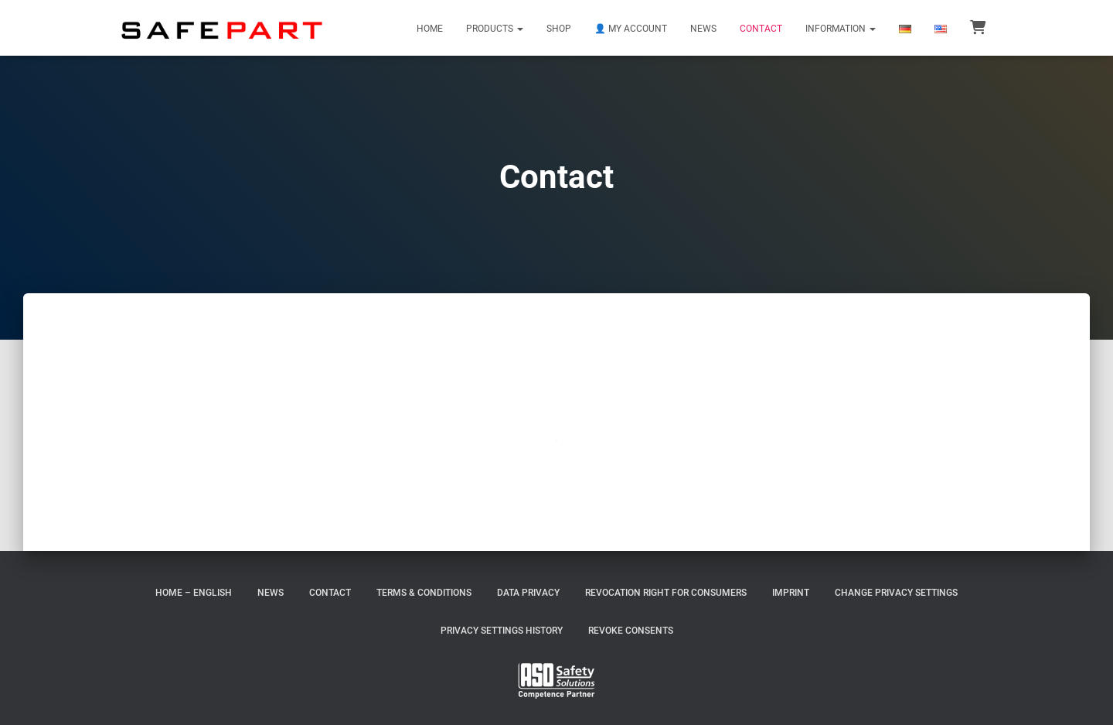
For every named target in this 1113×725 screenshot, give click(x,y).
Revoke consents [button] (630, 630)
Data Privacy (528, 592)
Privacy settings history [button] (502, 630)
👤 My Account (630, 28)
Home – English (193, 592)
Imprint (790, 592)
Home (430, 28)
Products (494, 28)
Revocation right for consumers (666, 592)
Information (840, 28)
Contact (761, 28)
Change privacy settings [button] (896, 592)
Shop (558, 28)
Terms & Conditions (423, 592)
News (703, 28)
